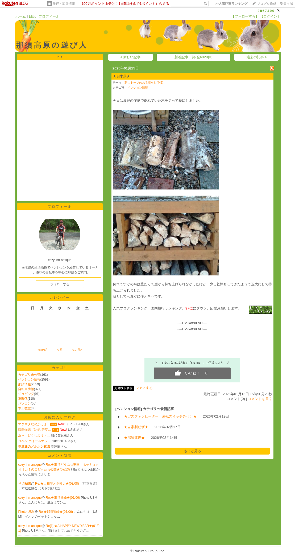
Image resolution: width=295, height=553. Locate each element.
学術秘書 (24, 483)
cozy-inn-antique (30, 465)
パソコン (24, 403)
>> (231, 4)
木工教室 (24, 408)
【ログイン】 (270, 16)
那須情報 (24, 384)
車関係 (23, 399)
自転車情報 (26, 389)
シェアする (144, 388)
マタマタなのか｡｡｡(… (33, 424)
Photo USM (26, 512)
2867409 (266, 11)
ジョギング (26, 394)
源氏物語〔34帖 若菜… (34, 430)
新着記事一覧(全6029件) (193, 57)
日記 (32, 16)
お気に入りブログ (60, 417)
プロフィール (49, 16)
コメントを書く (260, 399)
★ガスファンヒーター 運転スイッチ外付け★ (160, 416)
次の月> (77, 349)
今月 (60, 349)
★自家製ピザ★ (136, 427)
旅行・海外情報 (64, 4)
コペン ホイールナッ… (34, 441)
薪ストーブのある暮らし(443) (143, 82)
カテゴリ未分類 (29, 375)
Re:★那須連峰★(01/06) (63, 498)
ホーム (20, 16)
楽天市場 (286, 4)
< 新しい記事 (130, 57)
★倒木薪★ (121, 76)
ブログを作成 (266, 4)
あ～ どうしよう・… (34, 435)
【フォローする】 (245, 16)
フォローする (59, 284)
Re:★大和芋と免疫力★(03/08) (57, 483)
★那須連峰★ (134, 438)
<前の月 (43, 349)
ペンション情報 (29, 379)
